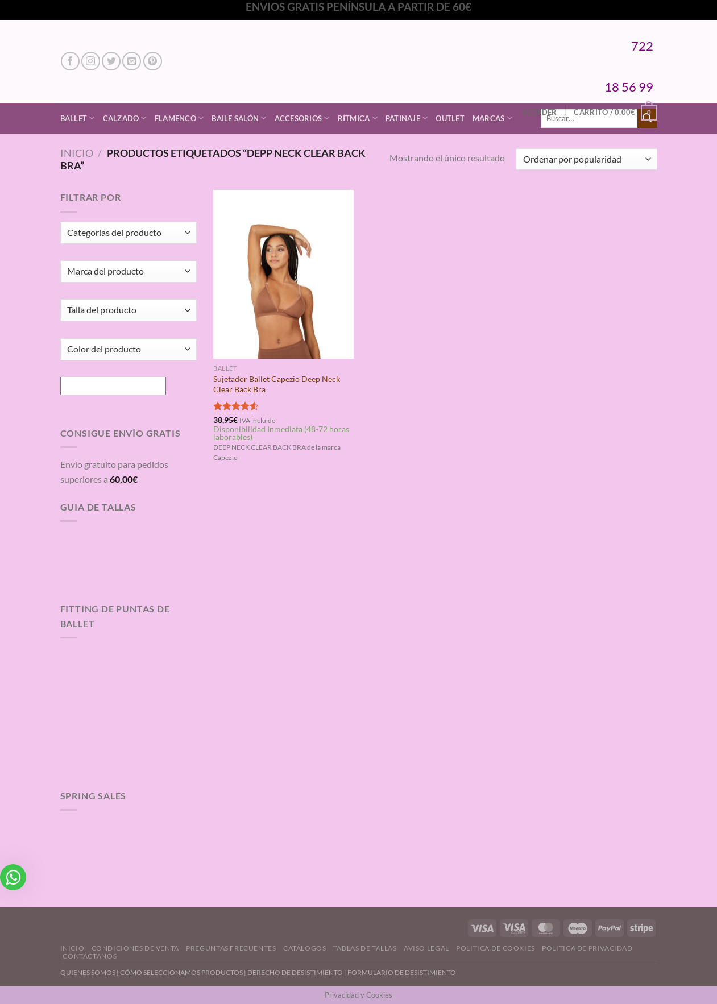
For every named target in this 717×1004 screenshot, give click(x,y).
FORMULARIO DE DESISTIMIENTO (401, 972)
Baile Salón (239, 118)
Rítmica (358, 118)
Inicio (76, 153)
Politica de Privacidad (587, 948)
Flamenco (179, 118)
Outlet (450, 118)
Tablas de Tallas (365, 948)
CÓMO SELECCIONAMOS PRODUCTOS (181, 972)
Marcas (492, 118)
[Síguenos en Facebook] (70, 61)
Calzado (125, 118)
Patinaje (407, 118)
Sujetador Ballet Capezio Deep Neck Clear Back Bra (276, 384)
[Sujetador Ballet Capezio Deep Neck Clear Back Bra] (283, 274)
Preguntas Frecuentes (231, 948)
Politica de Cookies (495, 948)
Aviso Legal (426, 948)
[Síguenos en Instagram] (90, 61)
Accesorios (302, 118)
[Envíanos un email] (131, 61)
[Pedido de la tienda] (586, 159)
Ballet (77, 118)
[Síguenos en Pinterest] (152, 61)
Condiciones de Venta (135, 948)
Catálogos (304, 948)
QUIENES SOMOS (87, 972)
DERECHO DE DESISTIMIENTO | (297, 972)
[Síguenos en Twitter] (111, 61)
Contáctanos (90, 956)
